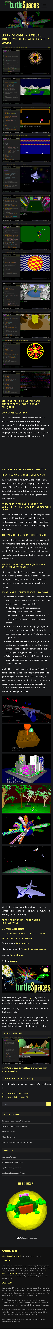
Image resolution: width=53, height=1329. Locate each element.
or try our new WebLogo (17, 938)
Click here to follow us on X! (15, 1096)
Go (49, 1104)
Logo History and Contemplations (12, 1162)
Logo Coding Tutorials (9, 1157)
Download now (13, 929)
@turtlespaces (23, 943)
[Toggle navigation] (44, 5)
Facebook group (16, 955)
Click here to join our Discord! (15, 1093)
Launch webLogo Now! (15, 412)
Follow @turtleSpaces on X (11, 1256)
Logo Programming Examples (11, 1168)
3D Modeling (12, 1273)
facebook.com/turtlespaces (33, 949)
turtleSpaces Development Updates (13, 1173)
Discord (13, 961)
